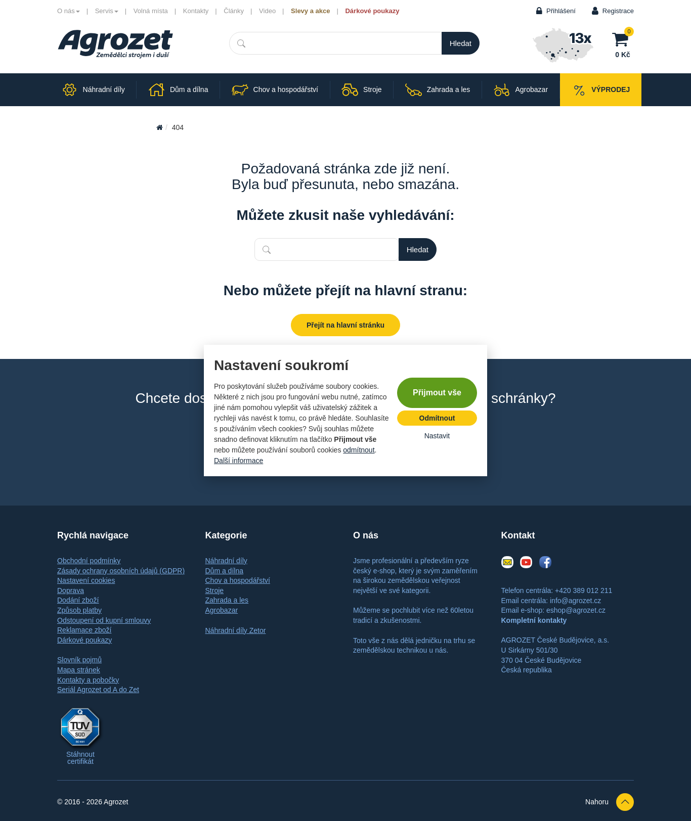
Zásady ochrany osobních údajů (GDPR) (121, 571)
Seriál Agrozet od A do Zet (98, 690)
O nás (68, 11)
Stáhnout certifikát (80, 757)
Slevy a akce (310, 11)
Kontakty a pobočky (88, 680)
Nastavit (437, 436)
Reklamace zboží (84, 630)
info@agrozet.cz (575, 601)
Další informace (238, 461)
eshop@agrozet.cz (576, 610)
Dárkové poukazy (372, 11)
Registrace (618, 11)
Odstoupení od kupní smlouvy (104, 620)
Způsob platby (79, 610)
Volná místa (151, 11)
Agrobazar (221, 610)
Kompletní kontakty (534, 620)
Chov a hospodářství (237, 580)
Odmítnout (437, 418)
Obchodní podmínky (88, 561)
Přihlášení (561, 11)
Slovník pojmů (79, 660)
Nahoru (609, 802)
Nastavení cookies (86, 580)
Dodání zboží (78, 600)
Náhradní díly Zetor (235, 630)
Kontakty (196, 11)
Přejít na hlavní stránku (345, 325)
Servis (106, 11)
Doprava (70, 590)
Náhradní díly (226, 561)
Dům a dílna (224, 571)
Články (234, 11)
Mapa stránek (78, 670)
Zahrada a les (227, 600)
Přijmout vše (437, 392)
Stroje (214, 590)
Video (267, 11)
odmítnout (358, 450)
